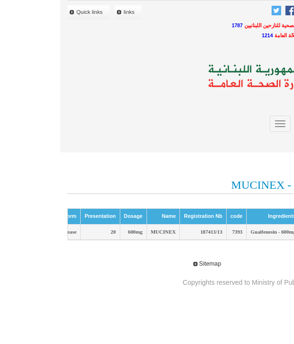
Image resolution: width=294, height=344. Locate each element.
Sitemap (147, 263)
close (269, 142)
